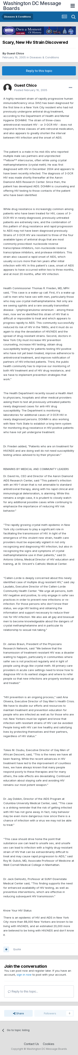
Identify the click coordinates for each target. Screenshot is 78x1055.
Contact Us (31, 1044)
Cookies (48, 1044)
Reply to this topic (39, 70)
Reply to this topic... (23, 991)
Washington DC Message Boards (32, 5)
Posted (30, 90)
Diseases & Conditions (44, 57)
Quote (17, 949)
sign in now (24, 974)
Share (18, 1013)
